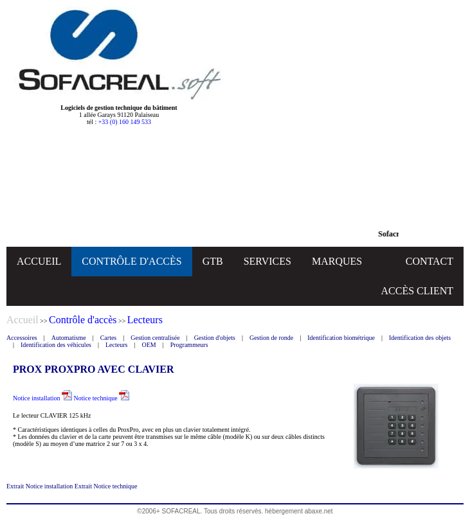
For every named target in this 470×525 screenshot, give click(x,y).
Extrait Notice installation (40, 486)
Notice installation (42, 398)
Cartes (108, 337)
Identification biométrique (341, 337)
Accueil (22, 319)
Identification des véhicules (56, 344)
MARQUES (337, 261)
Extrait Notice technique (106, 486)
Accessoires (21, 337)
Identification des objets (420, 337)
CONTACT (429, 261)
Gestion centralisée (155, 337)
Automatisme (68, 337)
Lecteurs (116, 344)
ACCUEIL (39, 261)
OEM (148, 344)
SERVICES (267, 261)
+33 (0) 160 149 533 (124, 121)
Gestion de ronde (271, 337)
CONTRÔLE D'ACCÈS (131, 261)
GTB (213, 261)
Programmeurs (189, 344)
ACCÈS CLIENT (417, 290)
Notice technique (102, 398)
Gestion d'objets (214, 337)
